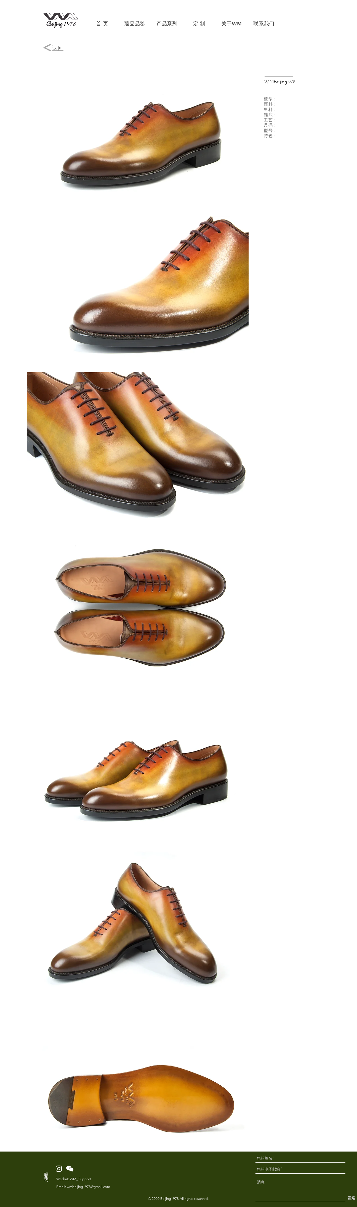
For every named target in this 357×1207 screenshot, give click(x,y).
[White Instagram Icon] (59, 1169)
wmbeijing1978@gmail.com (88, 1187)
